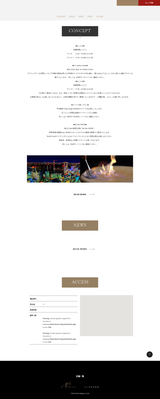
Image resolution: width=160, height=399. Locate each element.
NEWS (90, 16)
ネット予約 (149, 3)
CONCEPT (61, 16)
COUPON (94, 367)
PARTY (81, 16)
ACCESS (99, 16)
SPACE (72, 16)
